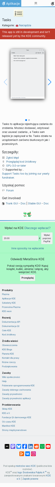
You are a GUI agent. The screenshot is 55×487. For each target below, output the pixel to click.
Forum (10, 190)
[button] (26, 120)
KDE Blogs (7, 349)
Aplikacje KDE (9, 298)
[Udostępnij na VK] (27, 452)
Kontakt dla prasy (10, 358)
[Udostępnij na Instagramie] (33, 452)
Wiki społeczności (11, 377)
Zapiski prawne (30, 478)
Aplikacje (11, 4)
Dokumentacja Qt (10, 326)
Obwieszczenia (9, 345)
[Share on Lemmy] (42, 445)
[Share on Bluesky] (18, 445)
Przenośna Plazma (11, 307)
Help (4, 381)
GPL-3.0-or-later (16, 165)
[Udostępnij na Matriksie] (7, 445)
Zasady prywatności (12, 394)
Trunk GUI (12, 203)
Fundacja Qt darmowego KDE (16, 417)
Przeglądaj (28, 277)
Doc (23, 203)
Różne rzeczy (9, 362)
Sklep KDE (7, 409)
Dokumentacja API (11, 322)
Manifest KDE (8, 426)
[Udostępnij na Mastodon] (13, 445)
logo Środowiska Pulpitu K (32, 472)
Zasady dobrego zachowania (16, 390)
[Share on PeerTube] (21, 452)
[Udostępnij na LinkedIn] (30, 445)
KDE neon (7, 311)
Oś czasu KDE (9, 421)
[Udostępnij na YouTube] (48, 445)
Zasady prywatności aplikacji (16, 398)
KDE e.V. (6, 413)
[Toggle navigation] (35, 3)
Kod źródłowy (9, 334)
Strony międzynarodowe (14, 430)
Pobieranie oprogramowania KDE (18, 385)
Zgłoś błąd (12, 157)
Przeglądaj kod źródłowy (21, 161)
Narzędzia (23, 25)
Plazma (5, 294)
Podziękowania (9, 366)
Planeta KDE (8, 353)
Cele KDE (6, 330)
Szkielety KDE (9, 303)
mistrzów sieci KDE (26, 466)
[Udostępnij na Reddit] (36, 445)
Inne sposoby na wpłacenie (27, 248)
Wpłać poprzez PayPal (47, 238)
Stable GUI (34, 203)
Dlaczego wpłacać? (37, 228)
